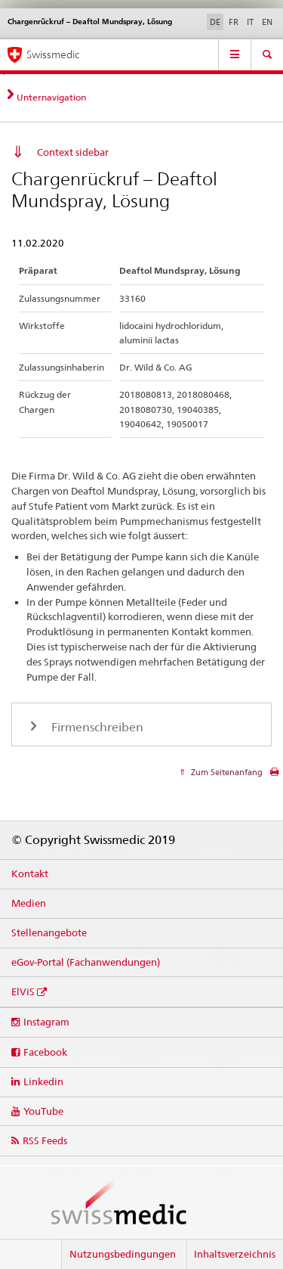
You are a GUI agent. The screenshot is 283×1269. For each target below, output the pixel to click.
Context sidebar (73, 152)
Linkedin (43, 1081)
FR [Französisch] (233, 22)
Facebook (45, 1052)
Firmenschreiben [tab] (95, 727)
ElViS (23, 991)
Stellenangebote (49, 932)
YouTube (43, 1111)
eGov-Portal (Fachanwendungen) (85, 962)
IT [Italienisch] (250, 22)
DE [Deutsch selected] (215, 22)
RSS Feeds (45, 1140)
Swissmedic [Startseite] (52, 54)
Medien (28, 903)
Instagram (46, 1022)
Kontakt (29, 873)
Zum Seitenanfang (226, 772)
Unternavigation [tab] (51, 97)
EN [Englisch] (267, 22)
